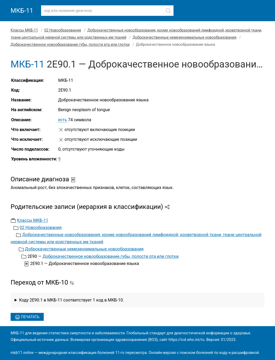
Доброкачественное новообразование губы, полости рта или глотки (70, 44)
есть (62, 119)
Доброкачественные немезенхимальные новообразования (185, 37)
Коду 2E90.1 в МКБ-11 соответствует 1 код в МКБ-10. (71, 300)
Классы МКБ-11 (24, 30)
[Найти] (168, 10)
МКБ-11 (22, 10)
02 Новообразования (62, 30)
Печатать (27, 317)
